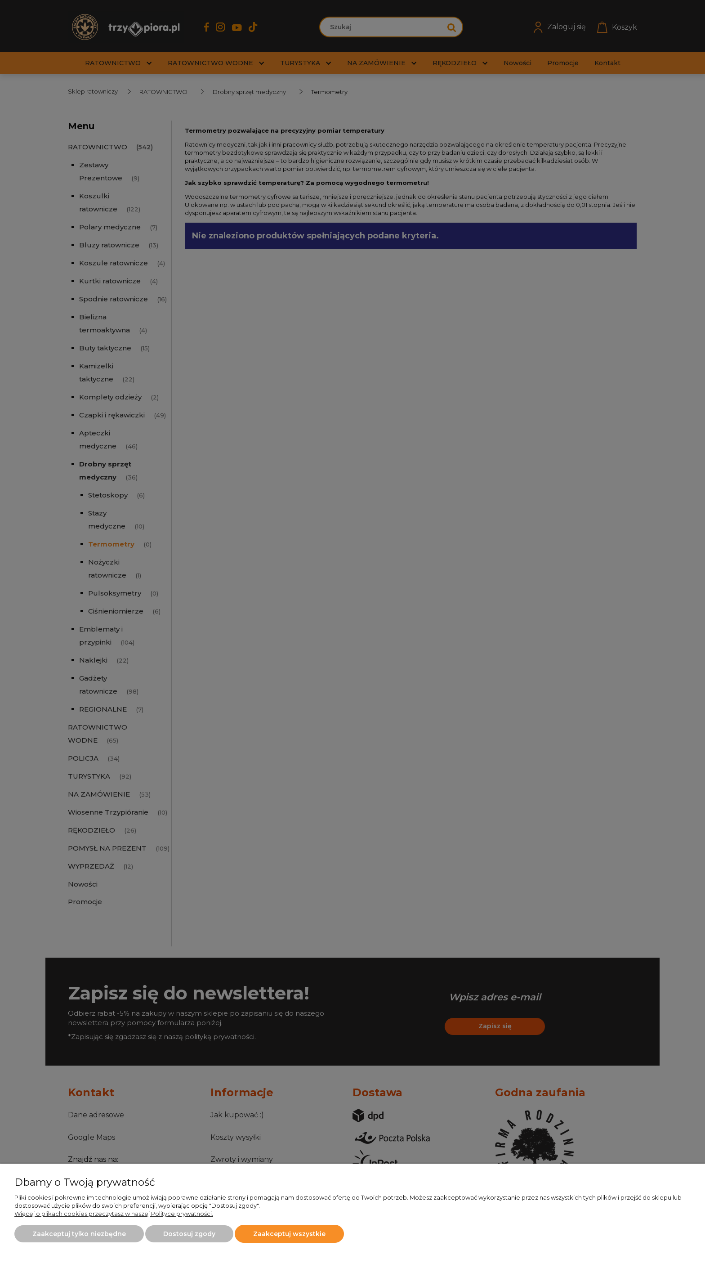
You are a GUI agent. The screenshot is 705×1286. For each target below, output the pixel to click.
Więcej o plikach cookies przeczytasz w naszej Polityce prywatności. (113, 1213)
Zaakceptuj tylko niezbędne (79, 1234)
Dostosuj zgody (189, 1234)
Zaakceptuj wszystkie (289, 1234)
